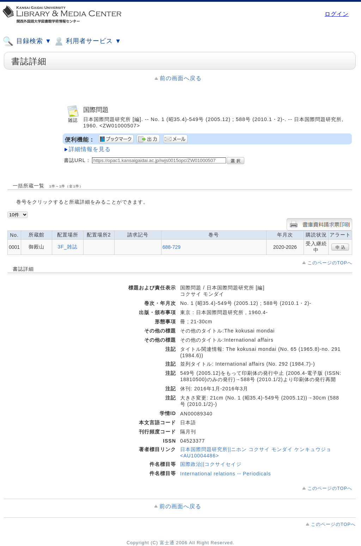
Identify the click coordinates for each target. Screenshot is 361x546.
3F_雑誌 (67, 247)
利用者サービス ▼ (87, 41)
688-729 (171, 247)
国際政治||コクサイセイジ (210, 464)
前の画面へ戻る (181, 78)
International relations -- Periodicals (225, 473)
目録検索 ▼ (27, 41)
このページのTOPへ (329, 262)
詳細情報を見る (90, 149)
